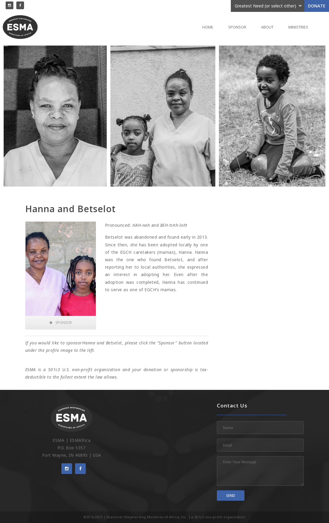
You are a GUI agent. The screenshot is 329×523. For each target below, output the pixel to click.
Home (207, 27)
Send (230, 495)
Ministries (298, 27)
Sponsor (237, 27)
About (267, 27)
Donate (316, 6)
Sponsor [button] (60, 322)
